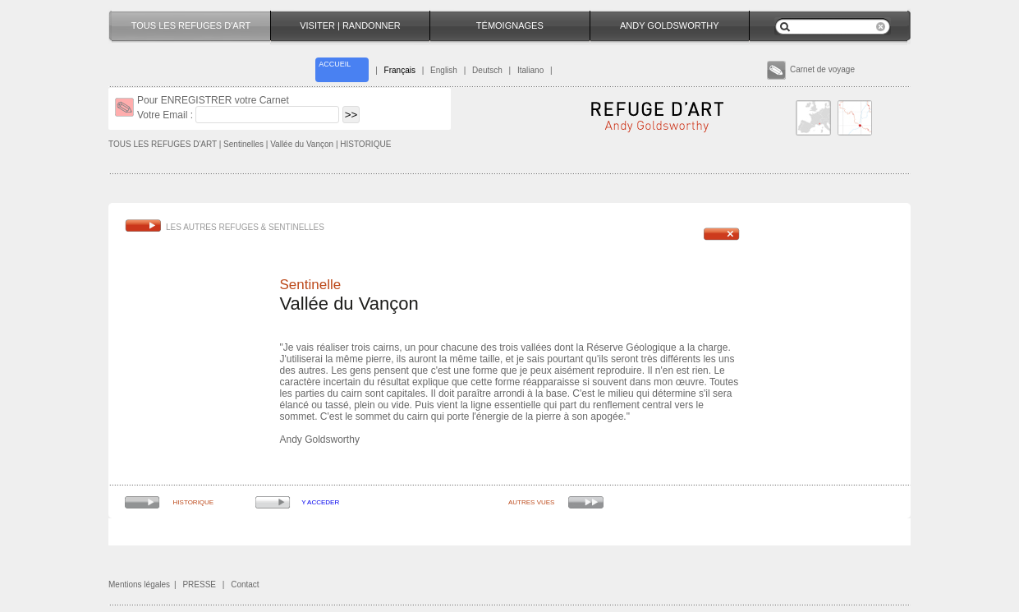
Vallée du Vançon (303, 144)
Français (399, 70)
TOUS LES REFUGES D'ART (162, 144)
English (443, 70)
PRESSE (199, 584)
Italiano (530, 70)
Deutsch (487, 70)
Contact (245, 584)
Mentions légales (139, 584)
